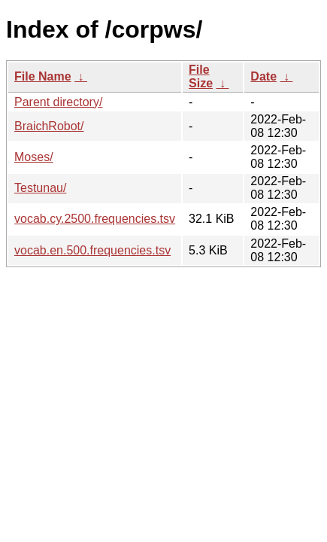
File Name (42, 76)
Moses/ (33, 157)
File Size (201, 76)
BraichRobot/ (49, 126)
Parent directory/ (58, 102)
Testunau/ (40, 187)
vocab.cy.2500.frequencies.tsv (94, 218)
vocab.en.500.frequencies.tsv (92, 250)
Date (263, 76)
